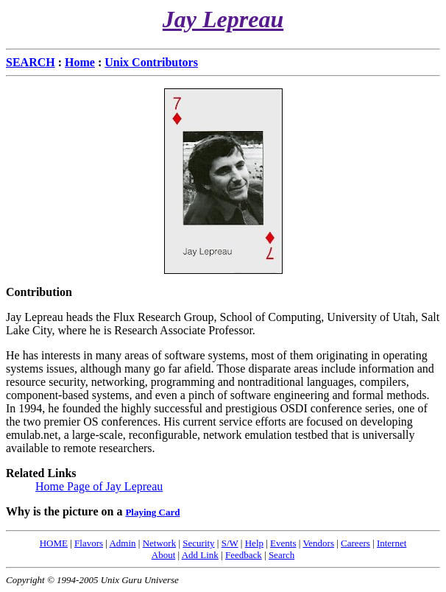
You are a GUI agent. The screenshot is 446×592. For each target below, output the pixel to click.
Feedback (243, 554)
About (164, 554)
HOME (54, 543)
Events (283, 543)
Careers (355, 543)
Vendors (318, 543)
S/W (230, 543)
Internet (391, 543)
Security (198, 543)
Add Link (200, 554)
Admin (122, 543)
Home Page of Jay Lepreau (99, 486)
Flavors (88, 543)
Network (160, 543)
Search (281, 554)
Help (254, 543)
